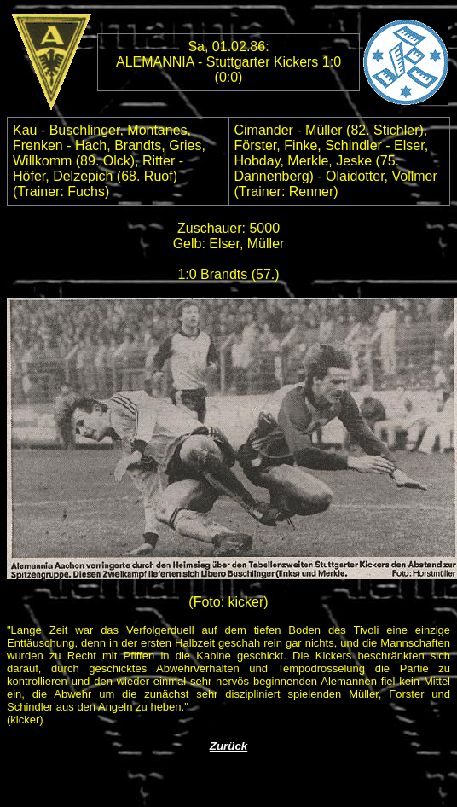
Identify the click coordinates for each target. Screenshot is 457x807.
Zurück (228, 746)
